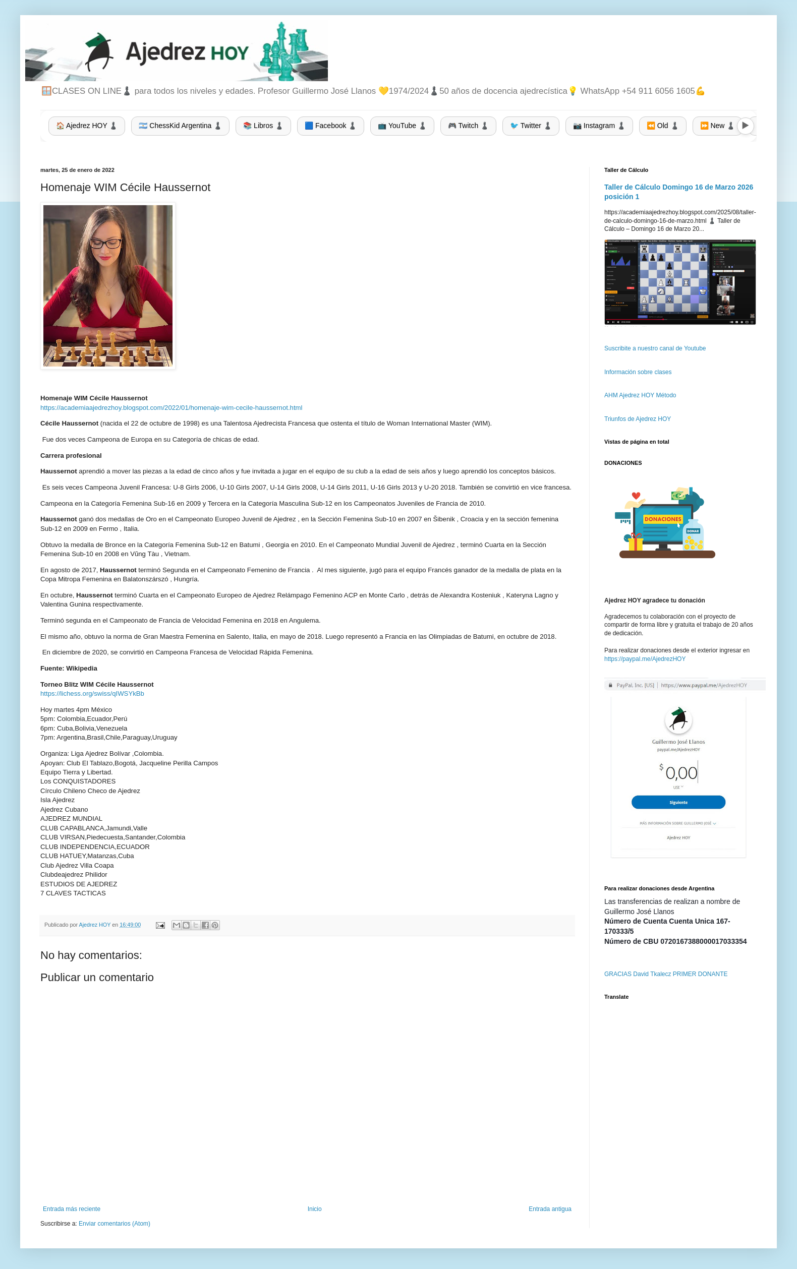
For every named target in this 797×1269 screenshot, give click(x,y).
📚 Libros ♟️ (263, 126)
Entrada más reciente (71, 1209)
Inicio (315, 1209)
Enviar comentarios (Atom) (114, 1223)
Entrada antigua (550, 1209)
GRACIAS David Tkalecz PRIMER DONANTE (666, 974)
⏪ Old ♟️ (663, 126)
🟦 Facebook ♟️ (331, 126)
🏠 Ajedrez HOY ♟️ (87, 126)
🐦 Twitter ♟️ (531, 126)
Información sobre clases (637, 372)
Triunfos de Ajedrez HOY (637, 418)
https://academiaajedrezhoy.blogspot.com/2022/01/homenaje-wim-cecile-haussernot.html (171, 407)
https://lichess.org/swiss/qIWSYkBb (92, 693)
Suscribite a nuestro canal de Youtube (655, 348)
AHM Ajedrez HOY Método (640, 395)
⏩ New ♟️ (717, 126)
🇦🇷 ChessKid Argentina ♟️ (180, 126)
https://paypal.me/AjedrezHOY (645, 658)
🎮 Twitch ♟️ (468, 126)
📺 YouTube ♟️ (402, 126)
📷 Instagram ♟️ (599, 126)
